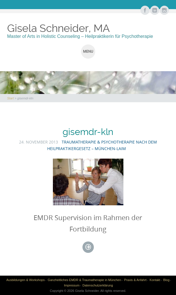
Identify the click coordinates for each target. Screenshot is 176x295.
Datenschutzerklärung (97, 285)
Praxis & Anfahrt (135, 280)
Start (10, 98)
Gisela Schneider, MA (58, 28)
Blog (166, 280)
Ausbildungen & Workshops (25, 280)
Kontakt (155, 280)
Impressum (71, 285)
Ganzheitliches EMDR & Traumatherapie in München (84, 280)
